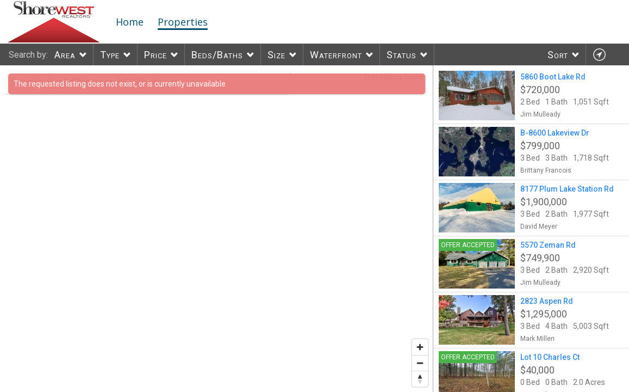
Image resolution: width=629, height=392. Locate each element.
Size (276, 54)
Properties (183, 21)
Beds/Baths (217, 54)
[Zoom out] (420, 363)
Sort (557, 54)
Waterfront (336, 54)
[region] (216, 228)
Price (155, 54)
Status (401, 54)
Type (110, 54)
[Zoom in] (420, 347)
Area (65, 54)
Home (130, 21)
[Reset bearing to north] (420, 379)
